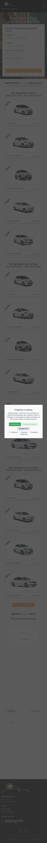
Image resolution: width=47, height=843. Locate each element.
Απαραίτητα (13, 432)
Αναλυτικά (23, 432)
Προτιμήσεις (33, 432)
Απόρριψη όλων (23, 428)
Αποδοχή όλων (14, 424)
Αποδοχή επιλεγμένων (29, 424)
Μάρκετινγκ (23, 434)
